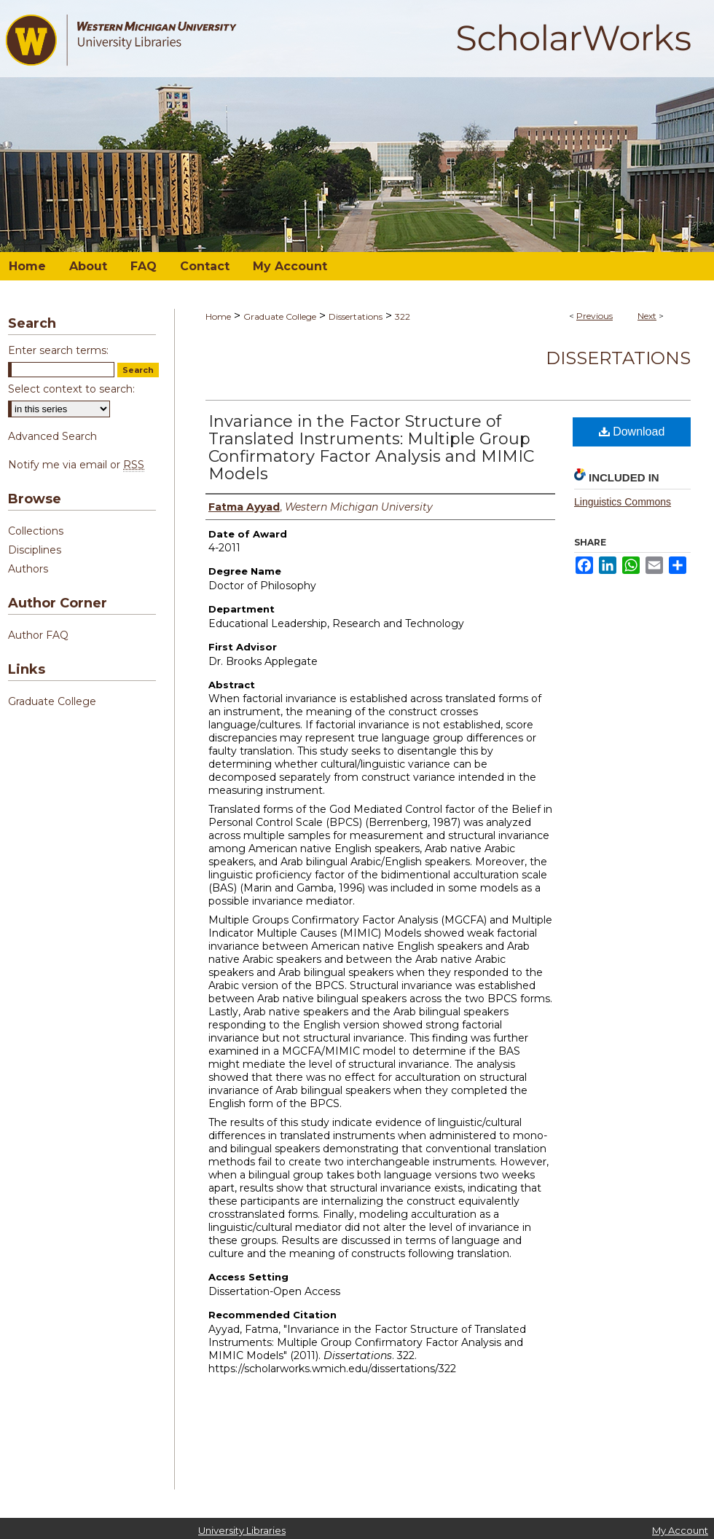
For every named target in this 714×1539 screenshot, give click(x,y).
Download (632, 431)
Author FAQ (38, 635)
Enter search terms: (58, 350)
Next (647, 315)
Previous (594, 315)
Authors (28, 568)
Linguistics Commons (622, 502)
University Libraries (242, 1530)
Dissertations (355, 316)
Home (218, 316)
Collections (35, 531)
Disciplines (34, 549)
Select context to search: (71, 388)
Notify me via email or (76, 464)
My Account (680, 1530)
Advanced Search (52, 436)
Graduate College (279, 316)
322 (402, 316)
